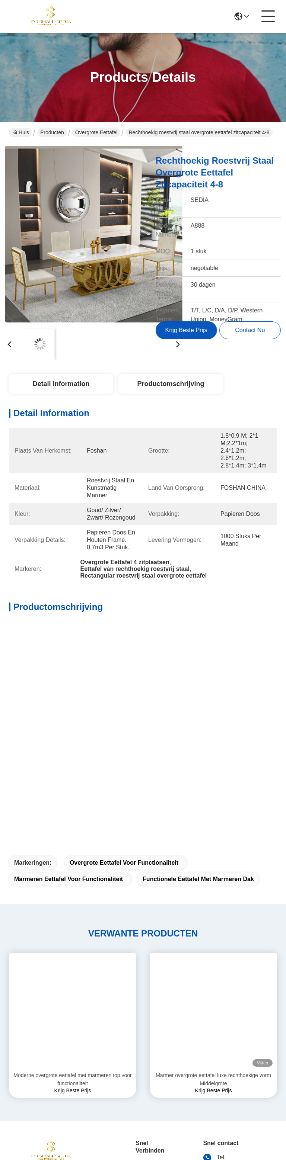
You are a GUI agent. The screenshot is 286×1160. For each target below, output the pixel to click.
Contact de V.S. (150, 1055)
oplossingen (151, 1021)
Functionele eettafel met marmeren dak (198, 697)
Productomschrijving (170, 384)
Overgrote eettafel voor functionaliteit (124, 680)
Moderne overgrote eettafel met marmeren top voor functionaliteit (72, 897)
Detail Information (60, 384)
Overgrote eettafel (96, 132)
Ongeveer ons (149, 986)
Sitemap (58, 1103)
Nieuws (145, 1036)
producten (149, 1006)
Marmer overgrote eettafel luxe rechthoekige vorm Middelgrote (213, 897)
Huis (21, 132)
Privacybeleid (24, 1103)
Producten (52, 132)
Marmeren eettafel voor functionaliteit (68, 697)
